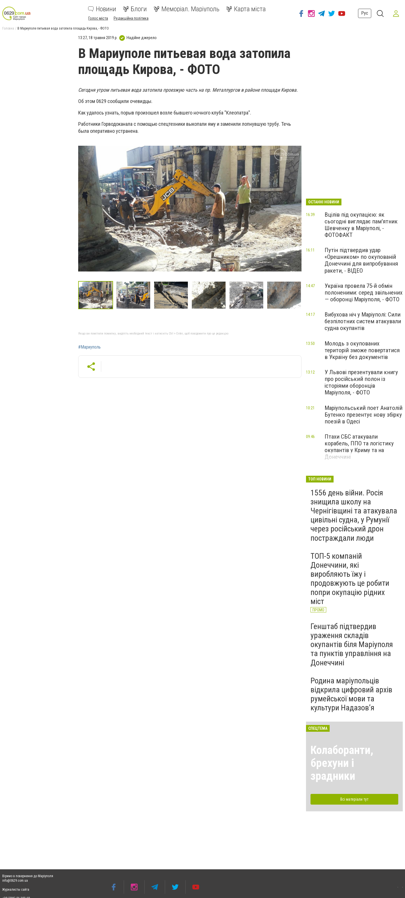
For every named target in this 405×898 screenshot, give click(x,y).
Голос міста (98, 18)
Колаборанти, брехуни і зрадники (341, 763)
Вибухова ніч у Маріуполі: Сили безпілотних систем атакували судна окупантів (363, 321)
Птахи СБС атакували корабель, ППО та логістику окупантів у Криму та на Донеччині (359, 446)
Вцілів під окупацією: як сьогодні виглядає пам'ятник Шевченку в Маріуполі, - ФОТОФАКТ (361, 224)
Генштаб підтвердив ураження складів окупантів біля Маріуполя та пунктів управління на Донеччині (351, 644)
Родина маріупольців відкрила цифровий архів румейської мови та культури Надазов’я (351, 694)
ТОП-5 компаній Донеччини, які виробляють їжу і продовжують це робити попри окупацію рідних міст (349, 578)
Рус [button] (364, 13)
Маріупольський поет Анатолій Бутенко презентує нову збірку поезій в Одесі (363, 415)
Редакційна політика (131, 18)
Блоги (135, 9)
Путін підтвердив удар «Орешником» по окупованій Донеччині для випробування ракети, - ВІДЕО (361, 260)
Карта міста (246, 9)
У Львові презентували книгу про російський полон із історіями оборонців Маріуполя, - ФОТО (361, 382)
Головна (8, 28)
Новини (102, 9)
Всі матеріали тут (354, 799)
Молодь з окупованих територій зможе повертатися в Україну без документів (362, 350)
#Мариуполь (89, 347)
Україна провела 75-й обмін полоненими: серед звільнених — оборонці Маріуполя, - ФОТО (363, 292)
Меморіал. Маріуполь (186, 9)
